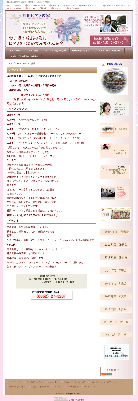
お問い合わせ (75, 8)
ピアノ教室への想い (37, 5)
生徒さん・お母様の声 (37, 8)
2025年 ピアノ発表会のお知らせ (24, 56)
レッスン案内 (15, 8)
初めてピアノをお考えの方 (63, 5)
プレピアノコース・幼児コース (118, 5)
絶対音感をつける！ (90, 5)
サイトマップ (89, 387)
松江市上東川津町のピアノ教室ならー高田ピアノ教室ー (29, 2)
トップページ (15, 5)
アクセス (58, 8)
